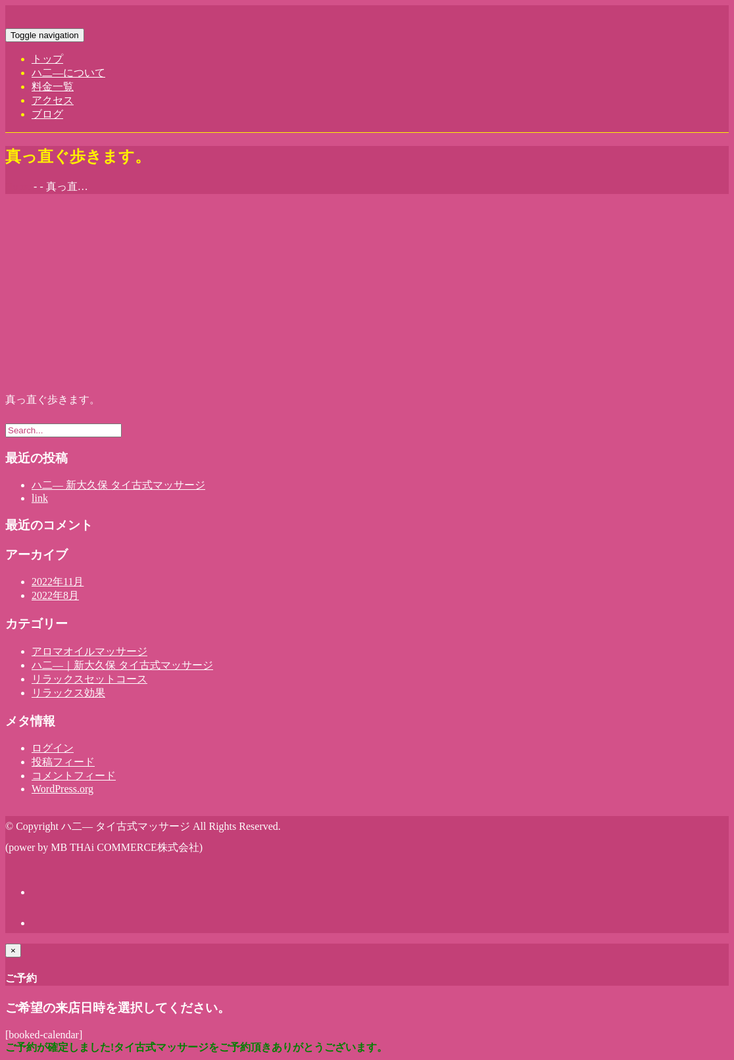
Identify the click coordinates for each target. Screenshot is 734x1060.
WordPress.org (62, 788)
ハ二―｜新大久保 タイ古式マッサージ (122, 665)
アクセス (53, 100)
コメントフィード (74, 775)
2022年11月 (58, 581)
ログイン (53, 748)
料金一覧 (53, 86)
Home (18, 186)
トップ (47, 58)
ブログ (47, 114)
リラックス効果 (68, 692)
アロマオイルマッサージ (89, 651)
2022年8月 (55, 595)
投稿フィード (63, 761)
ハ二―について (68, 72)
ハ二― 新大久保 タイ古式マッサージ (118, 485)
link (40, 498)
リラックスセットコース (89, 679)
